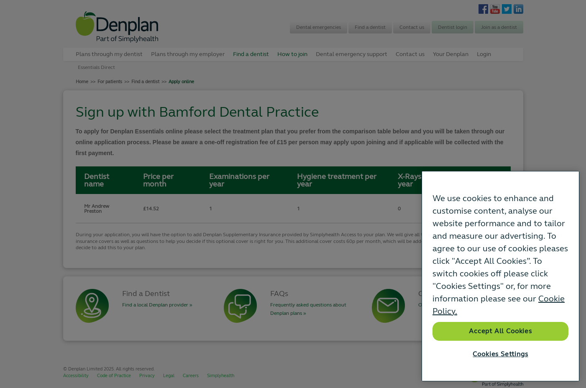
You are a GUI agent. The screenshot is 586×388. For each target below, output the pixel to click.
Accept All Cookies (500, 331)
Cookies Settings (500, 354)
